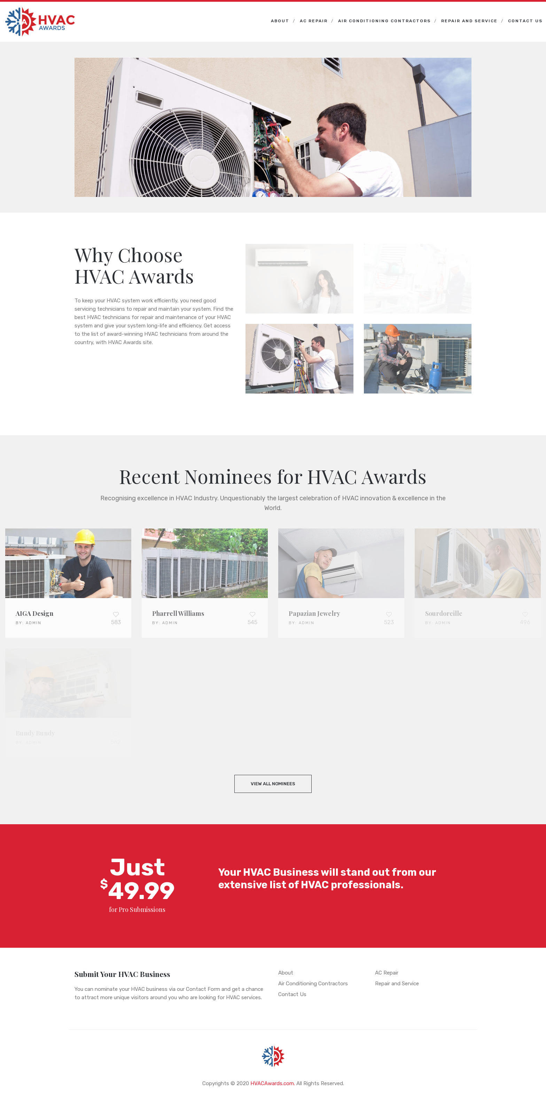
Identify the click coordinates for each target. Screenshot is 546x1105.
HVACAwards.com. (272, 1083)
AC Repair (314, 20)
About (280, 20)
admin (33, 623)
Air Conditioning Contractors (384, 20)
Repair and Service (469, 20)
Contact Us (525, 20)
